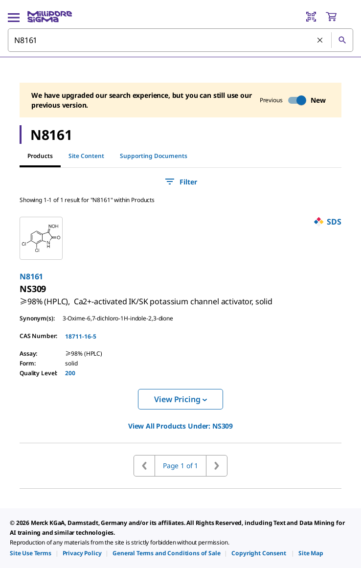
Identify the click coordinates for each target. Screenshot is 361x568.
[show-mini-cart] (339, 16)
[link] (146, 297)
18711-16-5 (80, 336)
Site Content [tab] (86, 156)
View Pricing (180, 399)
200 (70, 373)
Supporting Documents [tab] (153, 156)
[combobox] (180, 40)
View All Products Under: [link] (180, 426)
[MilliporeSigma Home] (49, 17)
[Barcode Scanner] (311, 17)
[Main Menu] (14, 16)
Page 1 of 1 (180, 465)
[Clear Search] (320, 41)
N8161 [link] (31, 276)
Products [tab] (40, 156)
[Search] (342, 40)
